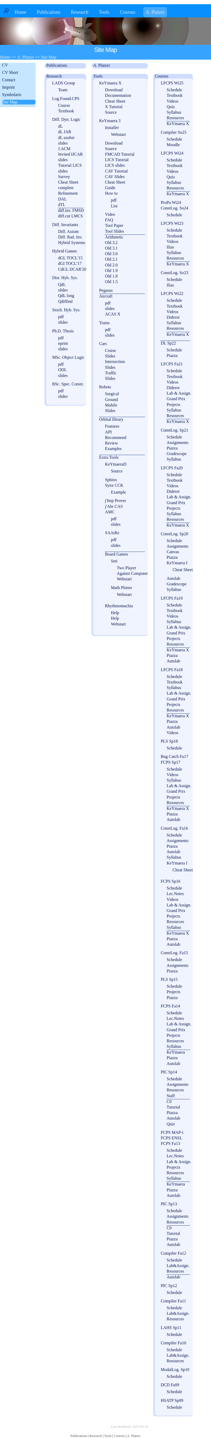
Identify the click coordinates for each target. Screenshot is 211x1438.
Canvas (173, 552)
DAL (62, 199)
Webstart (118, 134)
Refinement (68, 193)
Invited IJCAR (70, 154)
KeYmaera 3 (110, 120)
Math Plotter (121, 587)
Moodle (173, 144)
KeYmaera (176, 1052)
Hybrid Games (64, 251)
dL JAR (64, 132)
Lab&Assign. (178, 1265)
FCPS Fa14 (170, 1006)
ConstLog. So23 (174, 272)
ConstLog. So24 (174, 208)
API (108, 432)
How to (111, 193)
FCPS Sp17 (170, 762)
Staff (171, 1095)
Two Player (126, 568)
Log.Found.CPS (65, 98)
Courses (127, 12)
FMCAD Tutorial (120, 154)
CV (5, 65)
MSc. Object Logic (68, 357)
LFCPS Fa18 (172, 669)
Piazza (172, 355)
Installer (112, 127)
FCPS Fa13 (170, 1143)
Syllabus (174, 112)
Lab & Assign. (179, 393)
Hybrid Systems (71, 242)
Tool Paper (114, 225)
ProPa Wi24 (171, 202)
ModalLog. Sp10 (175, 1369)
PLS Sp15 (169, 979)
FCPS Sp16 (170, 881)
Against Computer (132, 573)
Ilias (170, 247)
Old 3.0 (111, 253)
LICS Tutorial (116, 159)
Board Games (116, 554)
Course (64, 105)
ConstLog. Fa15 (174, 952)
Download (114, 90)
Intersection (115, 361)
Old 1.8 (111, 276)
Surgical (112, 393)
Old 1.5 (111, 281)
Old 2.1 (111, 259)
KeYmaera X (110, 83)
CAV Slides (115, 176)
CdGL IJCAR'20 (72, 269)
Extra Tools (109, 457)
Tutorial (173, 1107)
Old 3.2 (111, 242)
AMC (109, 512)
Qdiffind (65, 301)
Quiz (171, 106)
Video (110, 214)
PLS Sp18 (169, 741)
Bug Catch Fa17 (174, 756)
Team (62, 90)
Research (79, 12)
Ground (111, 399)
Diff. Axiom (68, 231)
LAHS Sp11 (171, 1327)
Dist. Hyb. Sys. (65, 277)
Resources (175, 118)
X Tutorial (113, 106)
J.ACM (64, 148)
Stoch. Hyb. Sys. (66, 310)
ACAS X (112, 314)
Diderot (173, 317)
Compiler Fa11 (173, 1301)
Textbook (66, 111)
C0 (169, 1101)
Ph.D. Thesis (63, 331)
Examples (113, 448)
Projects (173, 404)
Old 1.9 (111, 270)
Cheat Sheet (68, 182)
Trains (104, 323)
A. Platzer (155, 12)
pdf (61, 316)
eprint (63, 343)
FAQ (109, 220)
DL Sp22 (168, 343)
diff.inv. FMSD (71, 210)
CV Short (10, 72)
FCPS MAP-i (172, 1132)
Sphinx (111, 479)
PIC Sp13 (169, 1204)
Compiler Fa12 (173, 1253)
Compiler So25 (173, 132)
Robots (105, 387)
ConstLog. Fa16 (174, 828)
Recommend (115, 437)
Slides (110, 356)
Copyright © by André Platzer (84, 1427)
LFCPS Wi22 (172, 293)
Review (111, 443)
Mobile (111, 405)
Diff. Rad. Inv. (70, 237)
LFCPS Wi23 (172, 223)
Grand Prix (176, 398)
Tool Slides (114, 231)
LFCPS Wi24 (172, 153)
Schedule (174, 90)
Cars (103, 343)
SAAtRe (112, 533)
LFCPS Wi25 (172, 83)
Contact (8, 80)
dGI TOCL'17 (69, 263)
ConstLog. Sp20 (174, 534)
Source (111, 112)
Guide (110, 187)
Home (20, 12)
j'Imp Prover (115, 500)
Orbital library (111, 419)
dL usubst (66, 137)
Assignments (178, 442)
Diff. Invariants (65, 224)
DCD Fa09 (170, 1385)
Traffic (111, 373)
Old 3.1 (111, 248)
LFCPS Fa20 (172, 468)
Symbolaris (11, 94)
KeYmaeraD (115, 464)
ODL (62, 369)
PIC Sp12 (169, 1285)
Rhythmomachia (119, 606)
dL (60, 126)
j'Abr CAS (114, 506)
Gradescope (177, 453)
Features (112, 426)
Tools (104, 12)
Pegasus (106, 290)
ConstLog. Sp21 (174, 430)
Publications (48, 12)
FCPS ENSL (171, 1138)
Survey (64, 176)
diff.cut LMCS (70, 216)
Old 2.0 (111, 265)
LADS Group (63, 83)
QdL (62, 284)
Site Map (9, 102)
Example (118, 492)
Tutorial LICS (70, 165)
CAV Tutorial (116, 171)
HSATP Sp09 (172, 1400)
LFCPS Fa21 (172, 364)
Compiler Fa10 (173, 1343)
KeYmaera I (177, 563)
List (114, 206)
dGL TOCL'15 (70, 258)
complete (66, 187)
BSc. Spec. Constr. (68, 384)
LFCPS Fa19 (172, 598)
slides (63, 143)
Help (115, 612)
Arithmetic (114, 237)
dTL (61, 204)
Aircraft (106, 296)
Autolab (173, 578)
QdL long (66, 295)
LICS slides (115, 165)
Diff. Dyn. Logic (66, 119)
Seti (114, 561)
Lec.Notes (175, 893)
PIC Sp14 (169, 1072)
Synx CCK (114, 485)
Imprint (8, 87)
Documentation (118, 95)
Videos (172, 101)
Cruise (110, 350)
